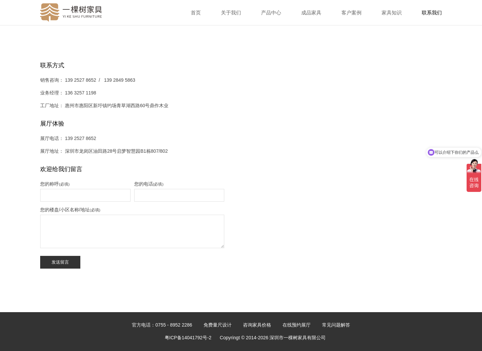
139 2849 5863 (119, 80)
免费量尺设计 (218, 325)
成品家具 (311, 12)
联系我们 (432, 12)
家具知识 (392, 12)
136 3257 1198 (80, 92)
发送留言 (60, 262)
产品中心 (271, 12)
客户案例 (351, 12)
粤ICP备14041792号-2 (188, 337)
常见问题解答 (336, 325)
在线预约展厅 (297, 325)
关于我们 (231, 12)
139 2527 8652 (81, 80)
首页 (196, 12)
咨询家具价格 (257, 325)
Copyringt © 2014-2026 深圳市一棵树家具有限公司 (273, 337)
